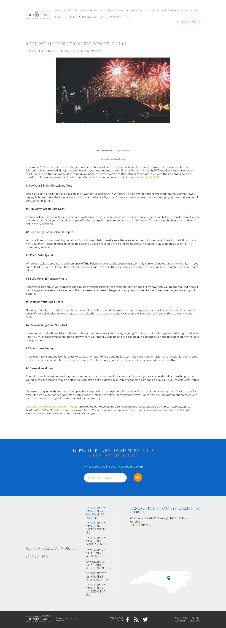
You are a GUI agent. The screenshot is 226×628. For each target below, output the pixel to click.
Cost (127, 17)
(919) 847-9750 (144, 525)
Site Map (196, 618)
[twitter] (145, 619)
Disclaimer (180, 621)
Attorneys (189, 10)
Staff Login (195, 621)
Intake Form (88, 10)
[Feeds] (136, 619)
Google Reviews (129, 10)
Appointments (65, 10)
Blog (58, 17)
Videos (70, 17)
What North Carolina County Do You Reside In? (114, 466)
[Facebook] (127, 619)
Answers (107, 10)
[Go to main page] (38, 15)
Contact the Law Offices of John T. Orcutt (51, 406)
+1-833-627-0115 (188, 21)
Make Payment (110, 17)
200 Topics (152, 10)
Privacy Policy (181, 618)
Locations (170, 10)
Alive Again (87, 17)
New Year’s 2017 (149, 177)
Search (138, 18)
